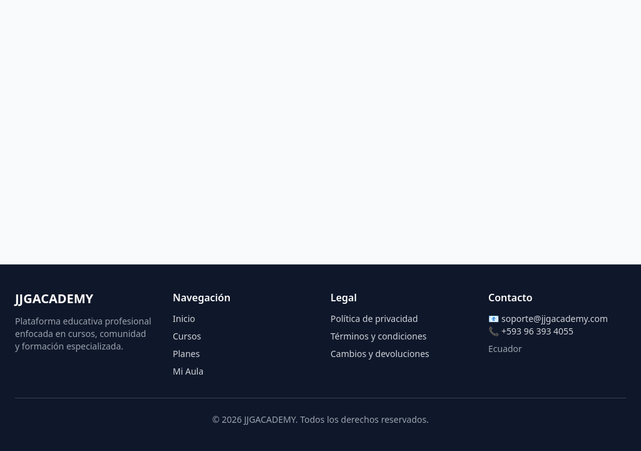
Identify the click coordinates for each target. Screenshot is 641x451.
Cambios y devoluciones (380, 354)
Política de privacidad (374, 318)
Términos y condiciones (379, 336)
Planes (186, 354)
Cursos (187, 336)
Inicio (184, 318)
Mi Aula (188, 371)
